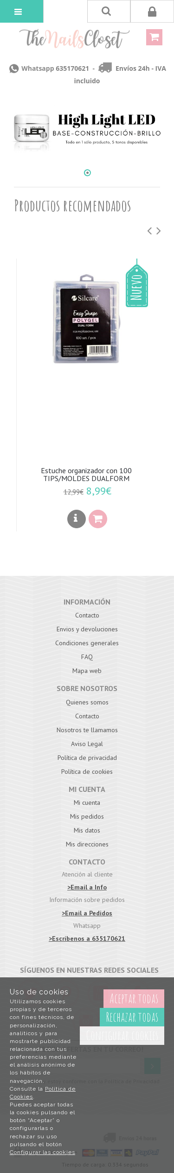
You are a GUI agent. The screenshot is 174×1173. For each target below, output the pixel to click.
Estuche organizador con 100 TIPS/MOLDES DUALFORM (86, 474)
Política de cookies (87, 771)
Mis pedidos (87, 816)
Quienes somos (87, 702)
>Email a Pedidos (87, 913)
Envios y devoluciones (87, 629)
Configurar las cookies (42, 1152)
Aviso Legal (87, 744)
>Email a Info (87, 887)
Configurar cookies (122, 1035)
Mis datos (87, 830)
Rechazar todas (132, 1017)
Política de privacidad (87, 757)
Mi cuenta (87, 802)
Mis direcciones (87, 844)
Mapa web (87, 671)
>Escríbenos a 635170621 (87, 938)
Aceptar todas (134, 998)
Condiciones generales (87, 643)
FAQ (87, 657)
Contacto (87, 615)
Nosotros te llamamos (87, 730)
